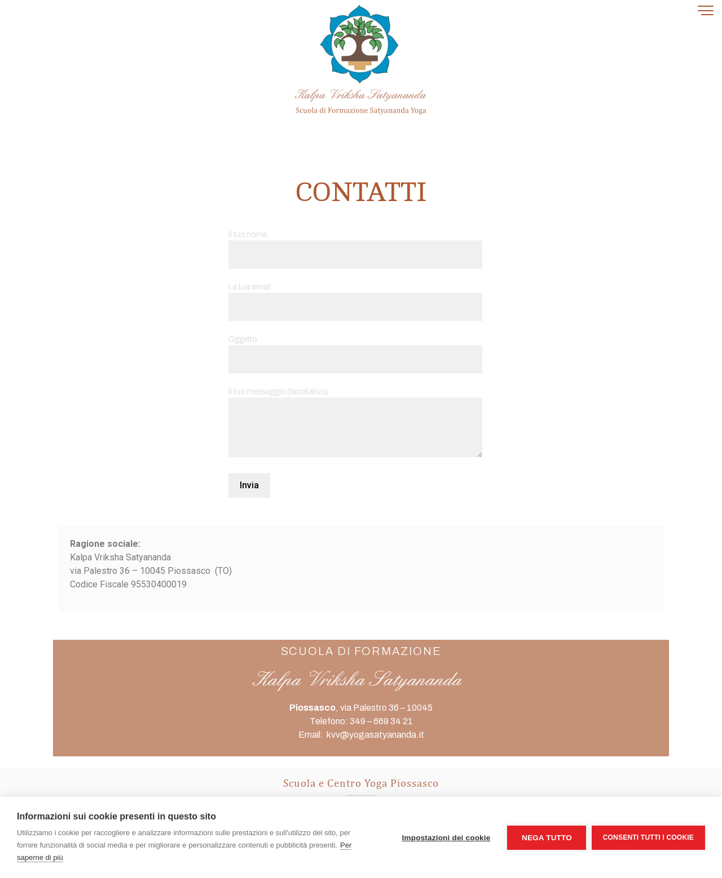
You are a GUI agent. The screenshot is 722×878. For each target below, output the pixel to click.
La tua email (355, 297)
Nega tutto (546, 838)
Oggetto (355, 349)
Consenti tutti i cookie (648, 837)
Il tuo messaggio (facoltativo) (355, 423)
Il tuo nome (355, 244)
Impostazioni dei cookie (446, 838)
